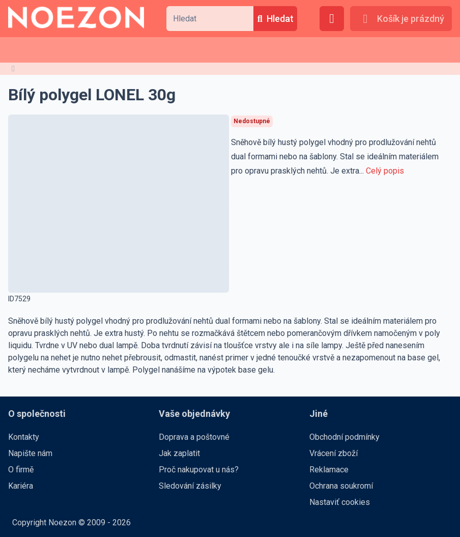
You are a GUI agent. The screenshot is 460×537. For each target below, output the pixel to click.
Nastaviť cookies (339, 502)
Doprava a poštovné (194, 437)
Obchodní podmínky (344, 437)
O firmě (21, 469)
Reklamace (329, 469)
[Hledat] (275, 18)
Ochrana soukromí (341, 486)
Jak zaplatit (179, 453)
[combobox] (209, 18)
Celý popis (385, 171)
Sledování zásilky (190, 486)
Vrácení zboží (333, 453)
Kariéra (20, 486)
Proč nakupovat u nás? (199, 469)
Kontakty (23, 437)
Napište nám (30, 453)
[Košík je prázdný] (401, 18)
